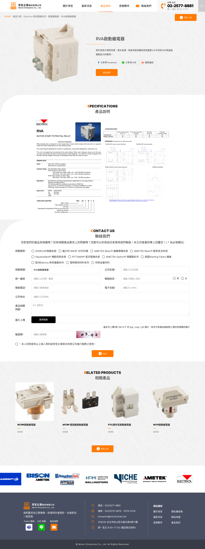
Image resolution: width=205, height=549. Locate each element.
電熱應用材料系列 (77, 262)
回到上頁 (102, 448)
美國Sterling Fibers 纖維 (156, 256)
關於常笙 (68, 6)
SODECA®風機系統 (43, 251)
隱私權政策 (177, 511)
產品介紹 (17, 16)
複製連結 (149, 62)
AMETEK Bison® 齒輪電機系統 (109, 251)
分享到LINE (131, 62)
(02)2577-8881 (113, 505)
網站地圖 (175, 517)
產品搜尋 (201, 6)
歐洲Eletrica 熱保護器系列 (47, 262)
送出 (103, 353)
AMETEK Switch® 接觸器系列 (120, 256)
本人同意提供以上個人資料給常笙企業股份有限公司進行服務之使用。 (55, 344)
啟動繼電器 (53, 16)
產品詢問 (106, 72)
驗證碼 (19, 334)
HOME (7, 16)
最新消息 (87, 6)
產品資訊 (105, 6)
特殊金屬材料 (100, 262)
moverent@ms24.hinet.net (112, 516)
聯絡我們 (146, 6)
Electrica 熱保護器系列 (35, 16)
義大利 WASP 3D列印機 (73, 251)
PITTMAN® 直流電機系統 (84, 256)
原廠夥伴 (124, 6)
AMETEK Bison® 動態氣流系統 (149, 251)
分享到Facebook (108, 62)
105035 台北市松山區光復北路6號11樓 (118, 522)
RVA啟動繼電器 (68, 16)
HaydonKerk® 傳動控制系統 (48, 256)
